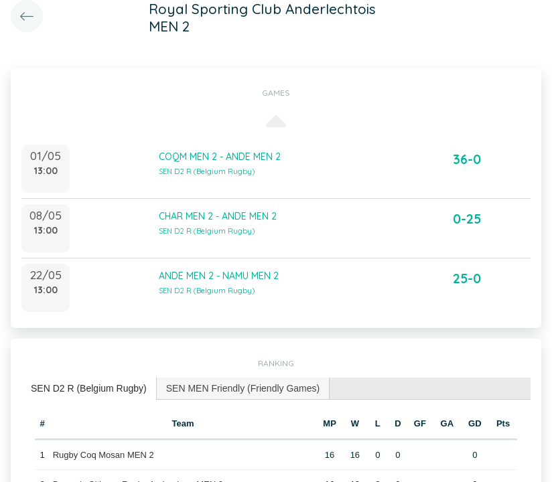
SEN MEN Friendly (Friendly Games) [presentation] (243, 388)
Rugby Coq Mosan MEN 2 (103, 455)
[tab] (89, 389)
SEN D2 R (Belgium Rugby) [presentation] (89, 388)
